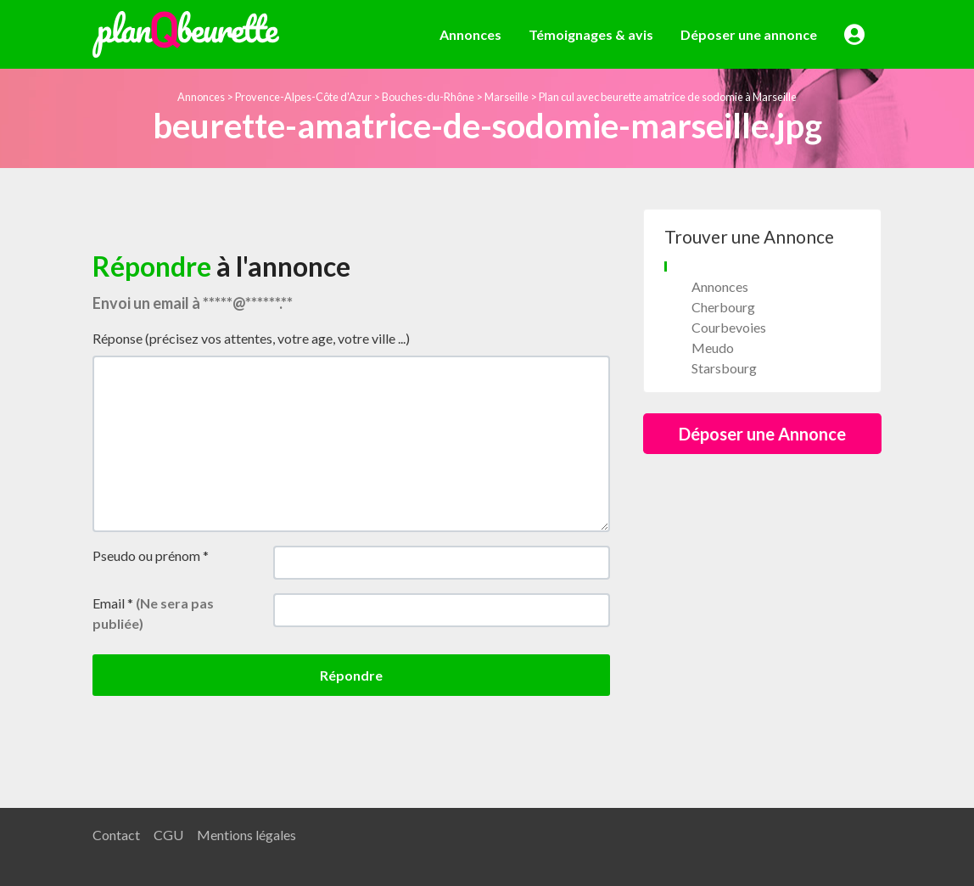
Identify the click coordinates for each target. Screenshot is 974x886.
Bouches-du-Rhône (428, 97)
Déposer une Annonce (762, 433)
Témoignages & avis (591, 34)
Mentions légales (246, 835)
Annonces (470, 34)
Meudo (712, 347)
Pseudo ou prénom (150, 555)
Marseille (506, 97)
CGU (168, 835)
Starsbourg (724, 368)
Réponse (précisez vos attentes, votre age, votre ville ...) (251, 338)
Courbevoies (728, 327)
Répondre (351, 675)
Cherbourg (723, 307)
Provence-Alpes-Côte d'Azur (303, 97)
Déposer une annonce (748, 34)
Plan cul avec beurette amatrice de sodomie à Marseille (668, 97)
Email (153, 613)
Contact (116, 835)
